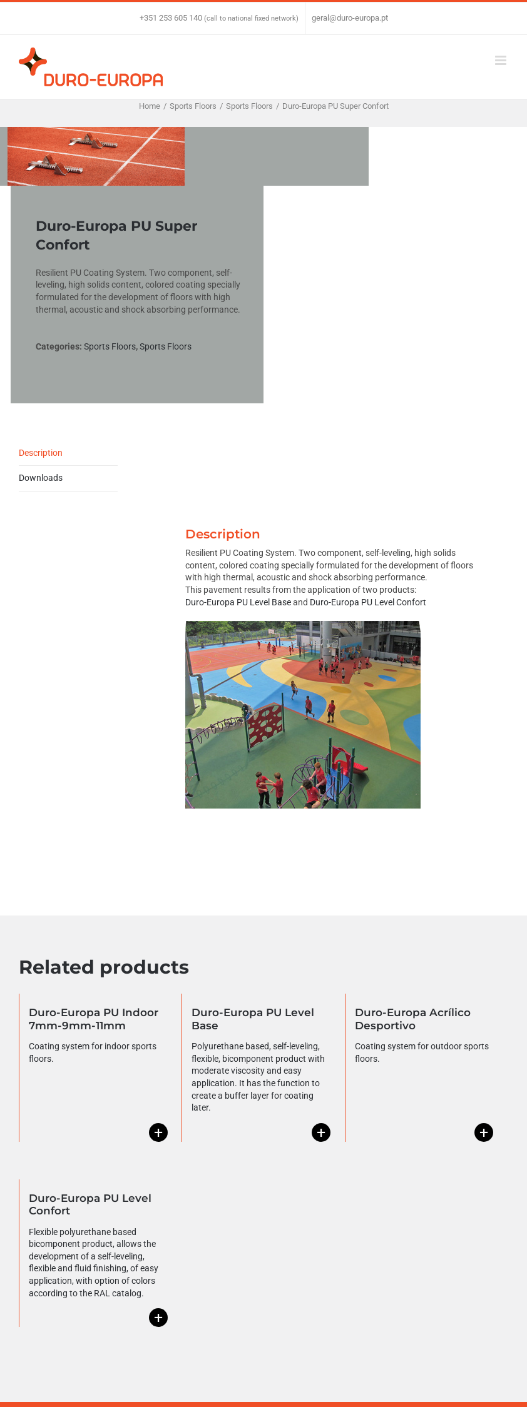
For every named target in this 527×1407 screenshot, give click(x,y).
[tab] (68, 453)
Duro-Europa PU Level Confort (368, 602)
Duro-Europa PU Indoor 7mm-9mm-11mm (93, 1018)
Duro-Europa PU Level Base (239, 602)
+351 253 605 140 (171, 18)
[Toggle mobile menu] (501, 60)
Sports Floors (110, 346)
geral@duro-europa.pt (350, 18)
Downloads (41, 478)
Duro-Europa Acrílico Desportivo (413, 1018)
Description (41, 453)
